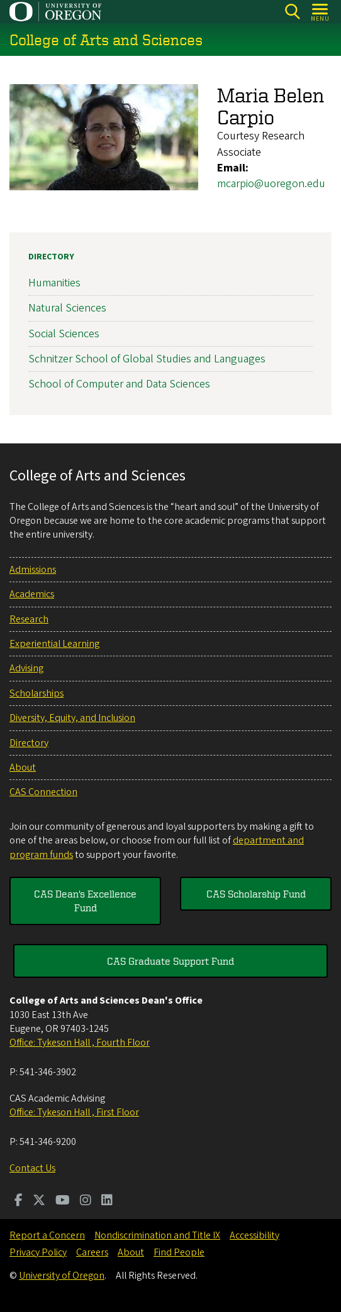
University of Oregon (61, 1275)
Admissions (32, 570)
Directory (51, 257)
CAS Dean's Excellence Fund (85, 900)
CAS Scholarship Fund (256, 893)
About (22, 767)
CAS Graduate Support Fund (170, 961)
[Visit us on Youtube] (62, 1201)
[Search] (292, 11)
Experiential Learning (54, 644)
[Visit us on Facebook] (18, 1201)
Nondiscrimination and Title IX (157, 1235)
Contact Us (32, 1168)
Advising (26, 668)
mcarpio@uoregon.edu (271, 184)
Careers (92, 1252)
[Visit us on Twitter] (39, 1201)
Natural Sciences (67, 309)
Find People (179, 1252)
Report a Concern (47, 1235)
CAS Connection (43, 792)
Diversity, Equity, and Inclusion (72, 718)
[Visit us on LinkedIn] (107, 1201)
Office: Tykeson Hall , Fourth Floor (79, 1042)
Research (28, 619)
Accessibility (254, 1235)
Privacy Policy (38, 1252)
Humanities (54, 283)
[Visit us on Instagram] (85, 1201)
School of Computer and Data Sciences (119, 384)
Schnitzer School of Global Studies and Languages (147, 359)
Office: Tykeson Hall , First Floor (74, 1112)
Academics (31, 594)
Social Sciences (63, 334)
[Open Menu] (321, 12)
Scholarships (36, 693)
